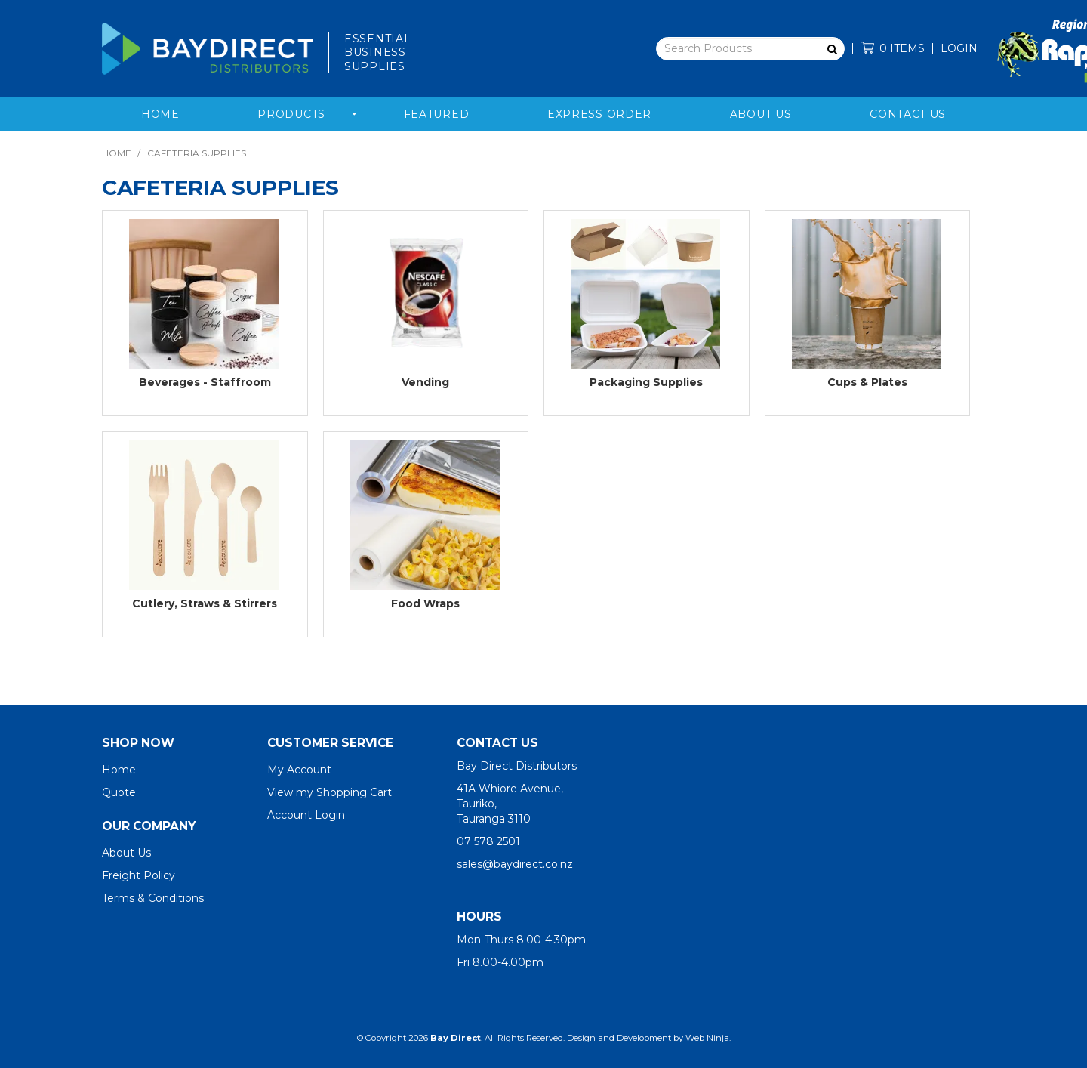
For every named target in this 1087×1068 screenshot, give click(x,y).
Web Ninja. (708, 1038)
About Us (761, 114)
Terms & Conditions (153, 898)
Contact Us (908, 114)
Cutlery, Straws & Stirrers (204, 603)
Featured (437, 114)
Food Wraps (425, 603)
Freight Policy (138, 875)
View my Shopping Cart (329, 792)
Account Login (306, 815)
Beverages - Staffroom (205, 382)
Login (959, 48)
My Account (299, 769)
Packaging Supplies (646, 382)
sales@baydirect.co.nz (515, 864)
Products (291, 114)
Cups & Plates (867, 382)
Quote (119, 792)
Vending (425, 382)
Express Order (599, 114)
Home (160, 114)
